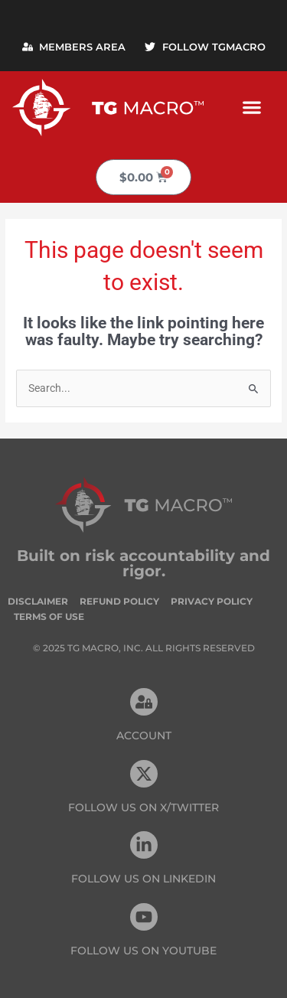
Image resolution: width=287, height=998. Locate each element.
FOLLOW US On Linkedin (143, 878)
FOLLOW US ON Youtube (143, 950)
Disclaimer (38, 601)
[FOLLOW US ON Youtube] (144, 917)
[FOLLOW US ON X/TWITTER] (144, 774)
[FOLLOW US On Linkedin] (144, 845)
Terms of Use (49, 616)
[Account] (144, 702)
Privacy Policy (212, 601)
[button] (251, 107)
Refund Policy (119, 601)
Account (143, 735)
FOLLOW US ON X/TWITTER (143, 807)
